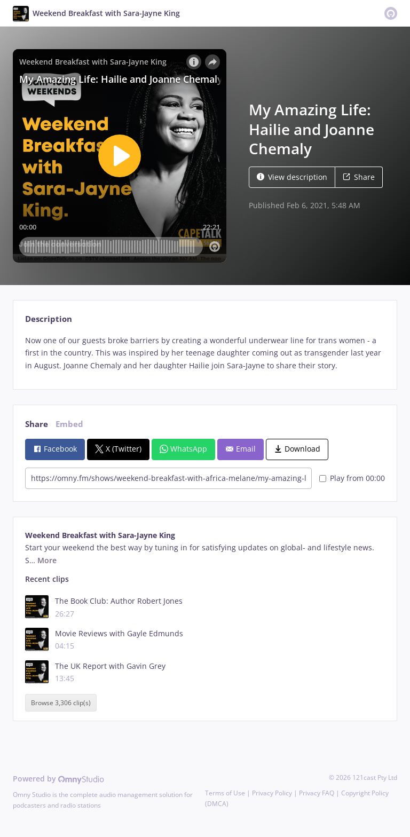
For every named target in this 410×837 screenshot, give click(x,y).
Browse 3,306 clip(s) (61, 702)
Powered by (58, 778)
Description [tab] (48, 319)
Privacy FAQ (316, 792)
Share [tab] (36, 424)
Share (359, 177)
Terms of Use (225, 792)
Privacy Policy (272, 792)
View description (292, 177)
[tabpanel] (204, 353)
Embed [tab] (69, 424)
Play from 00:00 (352, 478)
